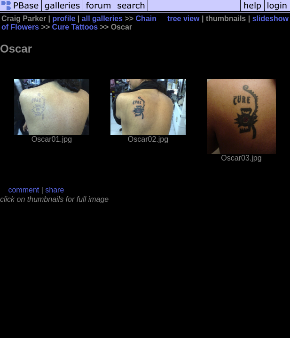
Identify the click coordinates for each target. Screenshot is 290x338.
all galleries (102, 19)
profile (64, 19)
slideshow (270, 19)
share (54, 190)
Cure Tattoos (75, 27)
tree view (183, 19)
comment (23, 190)
